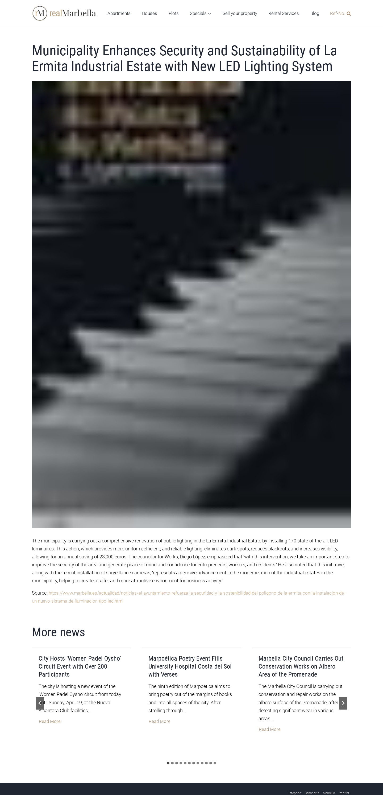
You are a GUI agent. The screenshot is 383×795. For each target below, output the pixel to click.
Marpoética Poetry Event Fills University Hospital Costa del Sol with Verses (190, 661)
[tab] (168, 749)
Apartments (119, 13)
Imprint (344, 778)
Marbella (329, 778)
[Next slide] (343, 693)
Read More (50, 715)
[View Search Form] (339, 13)
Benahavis (312, 778)
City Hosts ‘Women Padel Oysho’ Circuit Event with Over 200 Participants (80, 661)
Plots (174, 13)
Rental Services (283, 13)
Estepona (294, 778)
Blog (314, 13)
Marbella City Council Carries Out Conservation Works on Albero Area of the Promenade (301, 661)
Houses (149, 13)
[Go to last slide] (40, 693)
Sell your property (240, 13)
